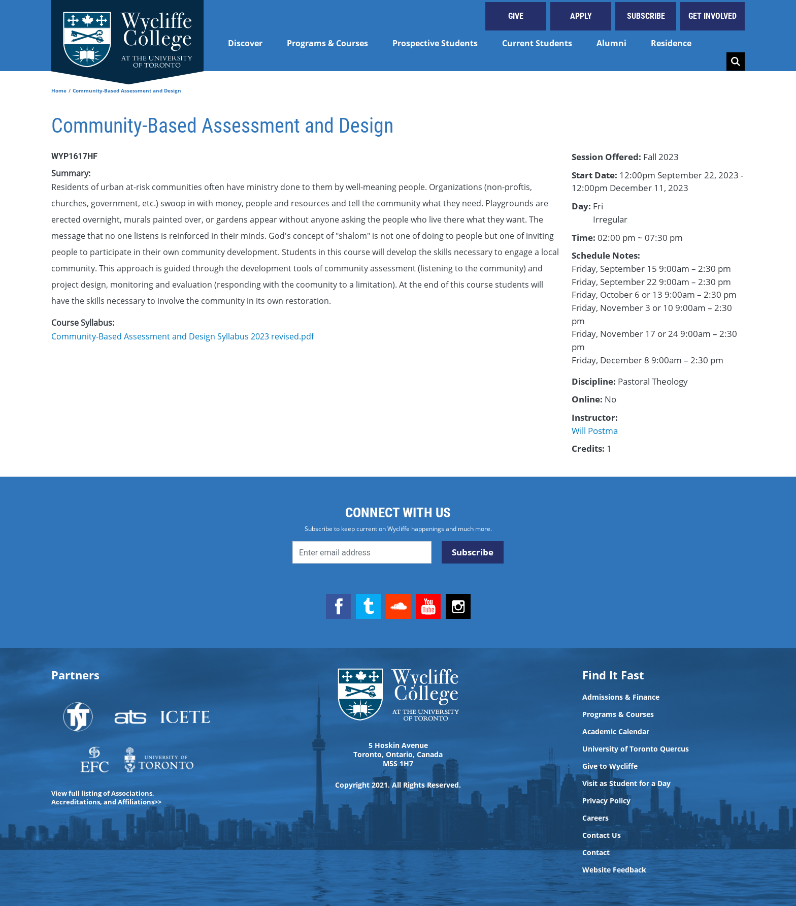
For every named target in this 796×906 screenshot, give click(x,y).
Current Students (537, 43)
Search (735, 61)
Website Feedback (614, 869)
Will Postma (595, 430)
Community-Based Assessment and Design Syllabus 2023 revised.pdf (182, 336)
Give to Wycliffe (610, 766)
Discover (245, 43)
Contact (596, 852)
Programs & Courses (327, 43)
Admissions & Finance (620, 697)
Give (515, 16)
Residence (671, 43)
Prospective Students (435, 43)
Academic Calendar (615, 731)
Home (59, 90)
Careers (595, 818)
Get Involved (712, 16)
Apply (581, 16)
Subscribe (646, 16)
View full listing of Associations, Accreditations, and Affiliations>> (106, 797)
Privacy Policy (606, 800)
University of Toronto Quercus (635, 749)
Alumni (611, 43)
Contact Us (601, 835)
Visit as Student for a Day (626, 783)
